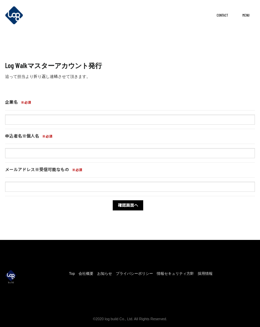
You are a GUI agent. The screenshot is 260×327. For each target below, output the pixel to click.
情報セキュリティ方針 (175, 273)
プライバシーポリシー (134, 273)
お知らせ (104, 273)
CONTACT (216, 15)
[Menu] (251, 16)
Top (72, 273)
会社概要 (86, 273)
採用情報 (205, 273)
